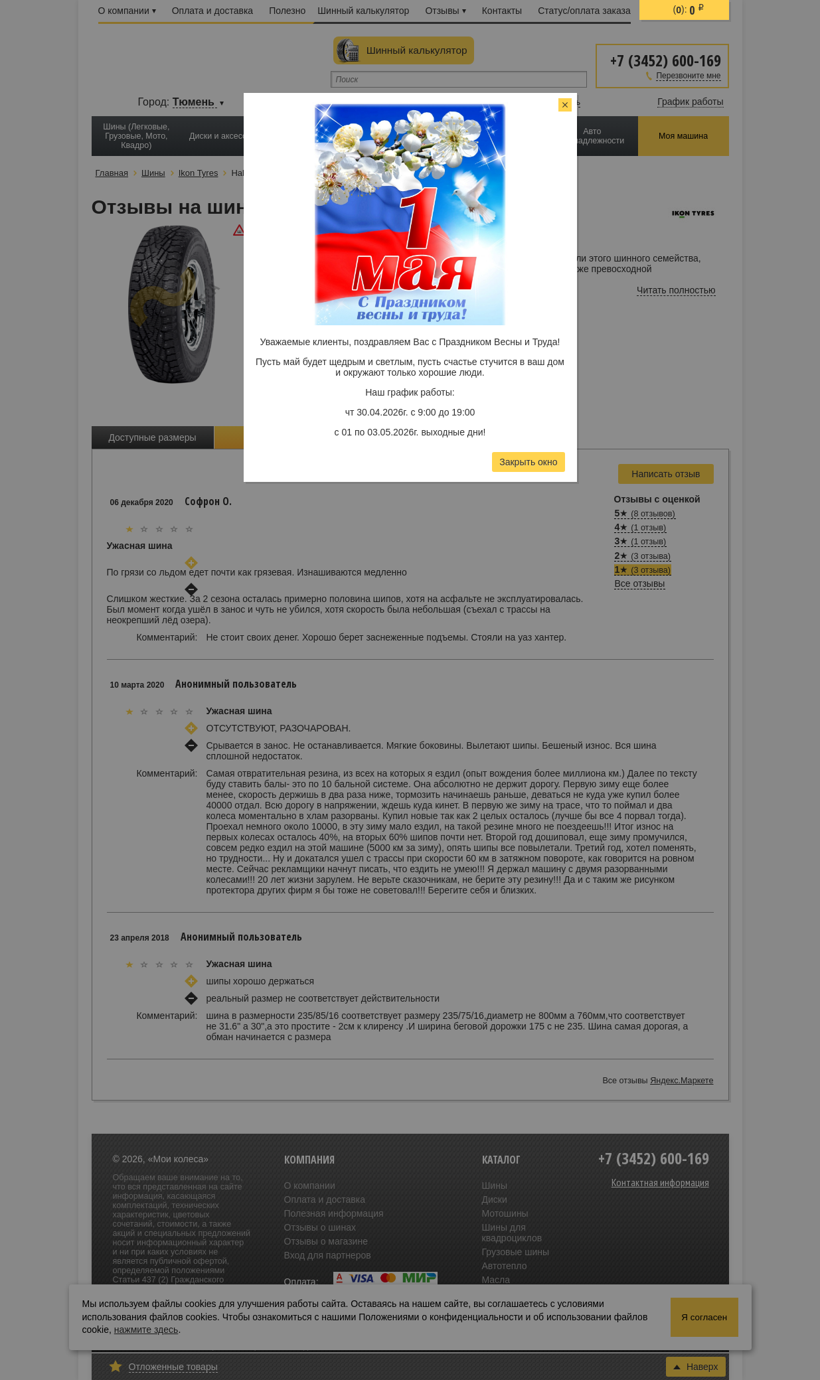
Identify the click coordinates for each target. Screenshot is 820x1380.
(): (689, 10)
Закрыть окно (528, 462)
